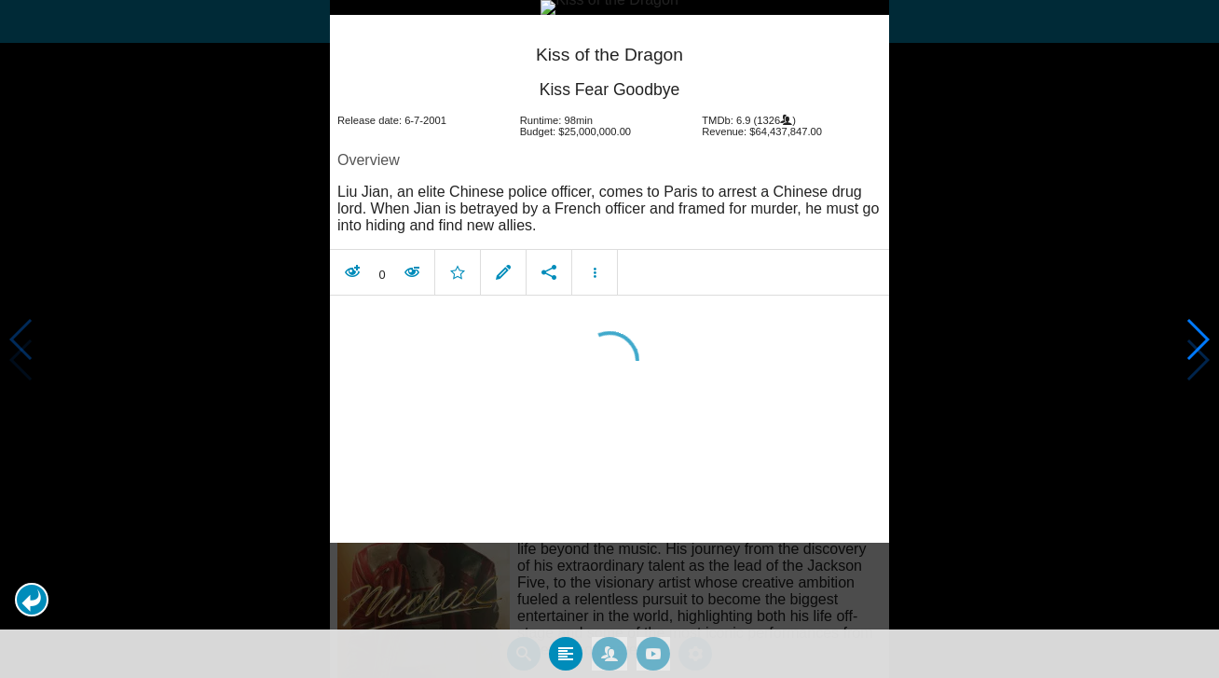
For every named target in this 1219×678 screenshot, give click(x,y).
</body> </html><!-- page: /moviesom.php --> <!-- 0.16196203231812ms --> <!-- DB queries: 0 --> (609, 339)
